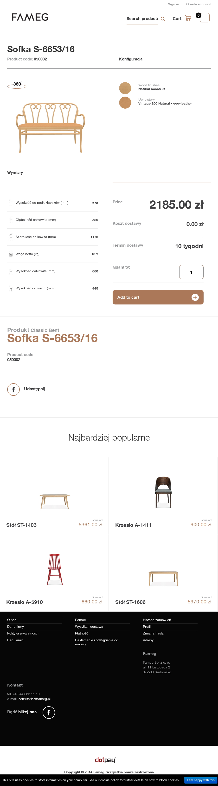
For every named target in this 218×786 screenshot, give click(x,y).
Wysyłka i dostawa (89, 626)
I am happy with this (201, 780)
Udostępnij (34, 388)
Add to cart (128, 297)
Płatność (81, 633)
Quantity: (121, 267)
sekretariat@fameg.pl (35, 699)
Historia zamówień (157, 620)
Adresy (148, 640)
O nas (11, 620)
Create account (198, 4)
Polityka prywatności (22, 633)
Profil (147, 626)
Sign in (173, 4)
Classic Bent (44, 330)
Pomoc (80, 620)
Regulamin (15, 640)
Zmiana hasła (153, 633)
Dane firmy (15, 626)
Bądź (22, 711)
